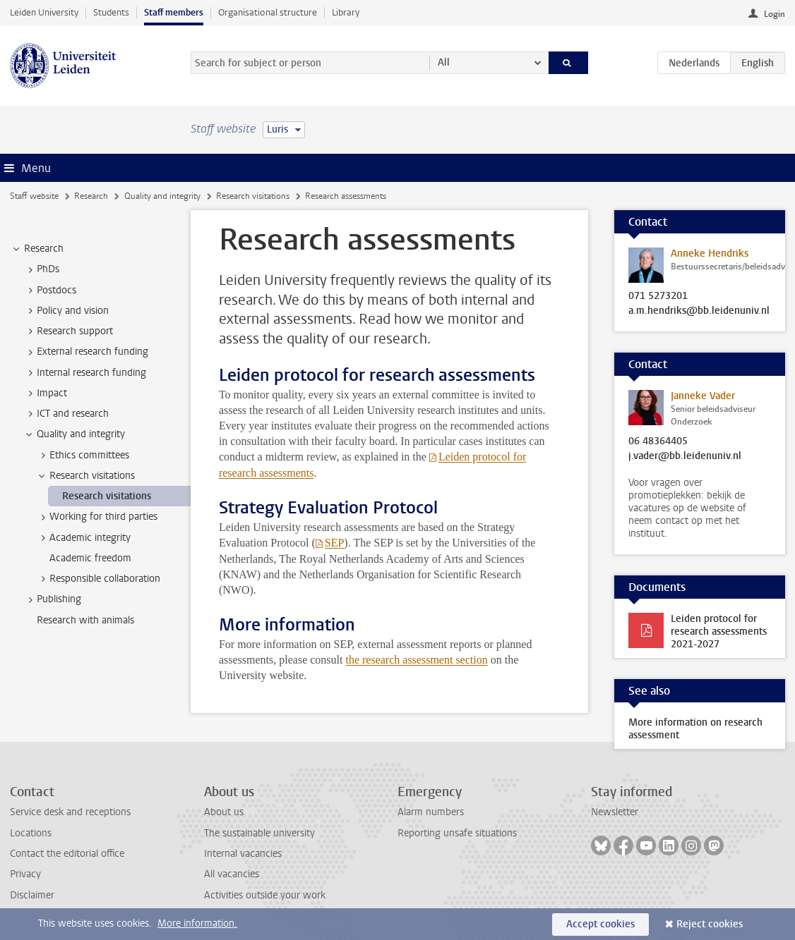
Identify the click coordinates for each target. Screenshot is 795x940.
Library (345, 12)
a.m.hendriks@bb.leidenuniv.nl (699, 311)
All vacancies (231, 874)
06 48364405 (658, 441)
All (444, 62)
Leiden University (44, 12)
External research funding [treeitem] (85, 352)
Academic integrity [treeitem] (83, 538)
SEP (335, 543)
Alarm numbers (431, 812)
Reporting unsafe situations (457, 833)
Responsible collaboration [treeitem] (98, 579)
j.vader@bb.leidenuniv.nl (684, 456)
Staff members (173, 12)
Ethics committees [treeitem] (82, 455)
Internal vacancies (243, 853)
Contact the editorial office (67, 853)
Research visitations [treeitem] (85, 476)
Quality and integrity (162, 196)
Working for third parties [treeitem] (96, 517)
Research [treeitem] (37, 249)
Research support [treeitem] (68, 331)
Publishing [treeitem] (52, 599)
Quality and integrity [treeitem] (74, 434)
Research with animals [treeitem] (85, 620)
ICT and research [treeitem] (66, 414)
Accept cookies (600, 924)
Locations (31, 833)
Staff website (34, 196)
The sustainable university (259, 833)
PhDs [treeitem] (41, 269)
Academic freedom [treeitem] (90, 558)
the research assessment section (416, 660)
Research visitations (252, 196)
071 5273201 (658, 296)
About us (224, 812)
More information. (197, 923)
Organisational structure (267, 12)
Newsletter (614, 812)
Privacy (25, 874)
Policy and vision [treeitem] (66, 311)
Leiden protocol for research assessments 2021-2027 (719, 631)
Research (91, 196)
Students (111, 12)
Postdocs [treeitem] (49, 290)
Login (774, 14)
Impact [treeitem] (45, 393)
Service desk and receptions (70, 812)
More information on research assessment (695, 729)
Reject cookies (709, 924)
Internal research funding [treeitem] (84, 373)
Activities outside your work (264, 895)
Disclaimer (32, 895)
